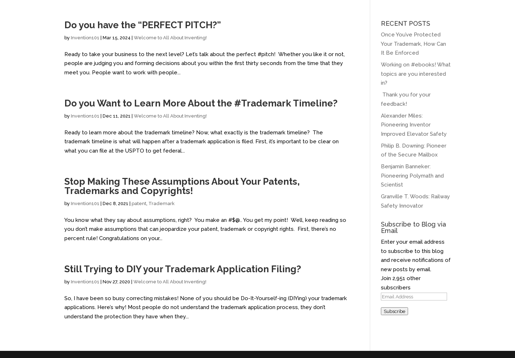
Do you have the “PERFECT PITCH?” (142, 25)
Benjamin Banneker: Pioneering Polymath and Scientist (412, 175)
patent (139, 203)
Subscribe (394, 311)
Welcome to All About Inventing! (170, 37)
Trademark (161, 203)
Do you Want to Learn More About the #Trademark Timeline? (201, 103)
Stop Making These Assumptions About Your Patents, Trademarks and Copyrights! (182, 186)
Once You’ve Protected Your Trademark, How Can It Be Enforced (413, 43)
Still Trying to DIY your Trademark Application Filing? (182, 269)
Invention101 (85, 37)
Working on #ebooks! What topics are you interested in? (416, 73)
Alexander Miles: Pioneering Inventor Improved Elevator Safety (414, 125)
